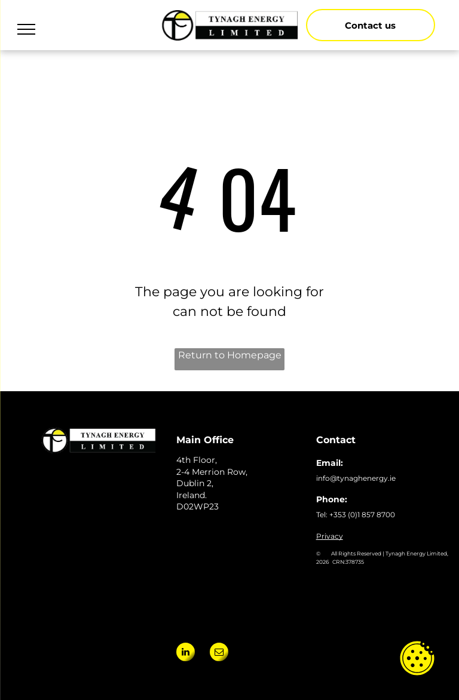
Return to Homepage (229, 355)
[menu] (26, 29)
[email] (219, 653)
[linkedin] (185, 653)
